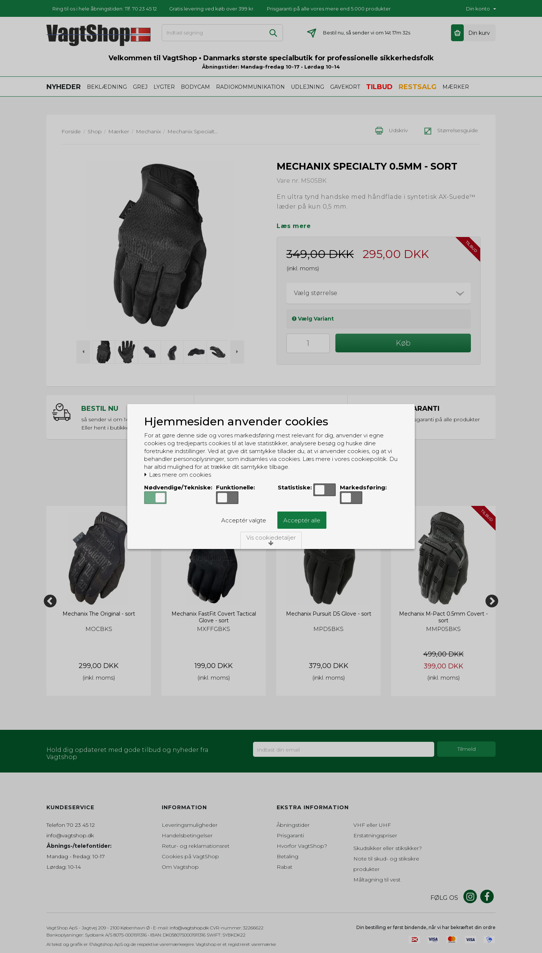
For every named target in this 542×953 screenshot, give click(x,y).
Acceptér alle (301, 520)
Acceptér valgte (243, 520)
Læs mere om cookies (177, 475)
